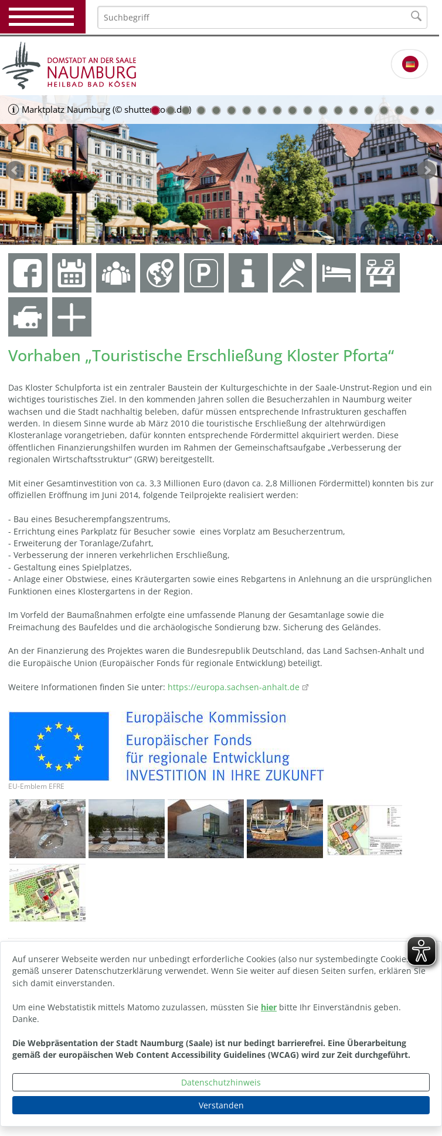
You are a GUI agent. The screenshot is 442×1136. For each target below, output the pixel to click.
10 (292, 110)
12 (323, 110)
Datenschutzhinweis (221, 1082)
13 (338, 110)
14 (353, 110)
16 (384, 110)
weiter (426, 170)
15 (368, 110)
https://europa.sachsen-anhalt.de (232, 687)
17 (399, 110)
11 (307, 110)
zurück (15, 170)
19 (429, 110)
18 (414, 110)
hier (269, 1007)
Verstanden (221, 1105)
